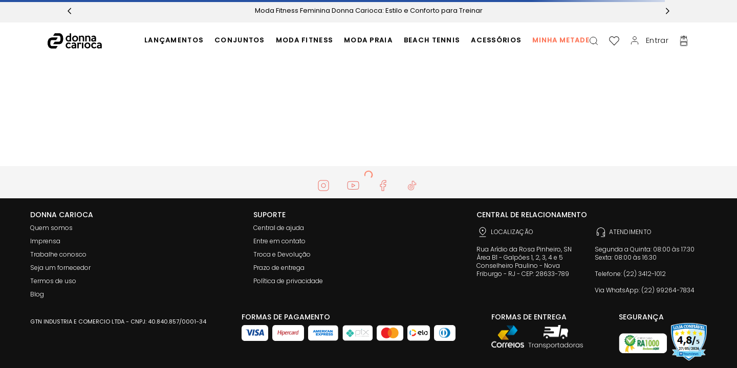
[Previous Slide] (69, 11)
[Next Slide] (667, 11)
